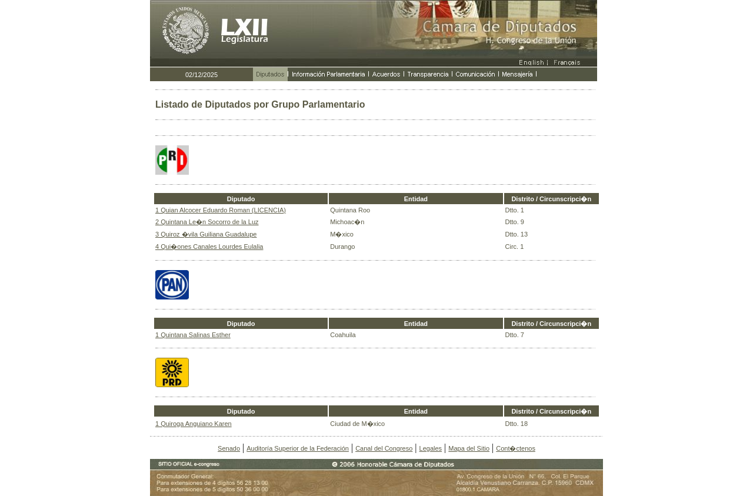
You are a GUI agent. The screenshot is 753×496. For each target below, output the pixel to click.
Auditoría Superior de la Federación (297, 448)
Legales (430, 448)
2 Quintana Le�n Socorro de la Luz (207, 221)
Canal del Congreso (383, 448)
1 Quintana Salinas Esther (193, 334)
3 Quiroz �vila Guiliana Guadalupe (205, 234)
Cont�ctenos (515, 448)
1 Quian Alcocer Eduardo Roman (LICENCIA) (220, 210)
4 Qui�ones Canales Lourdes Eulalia (209, 246)
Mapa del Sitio (468, 448)
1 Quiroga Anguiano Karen (193, 423)
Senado (229, 448)
